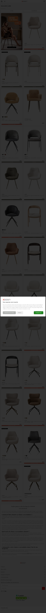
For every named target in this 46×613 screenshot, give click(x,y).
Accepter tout (38, 312)
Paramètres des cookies (9, 312)
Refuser (19, 312)
